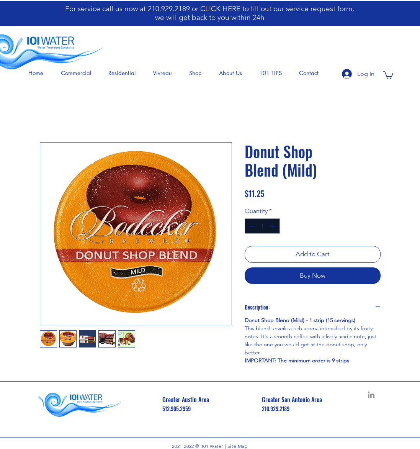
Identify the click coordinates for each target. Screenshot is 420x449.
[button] (78, 73)
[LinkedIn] (371, 395)
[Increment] (273, 226)
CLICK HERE (221, 8)
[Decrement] (251, 226)
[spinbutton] (262, 226)
